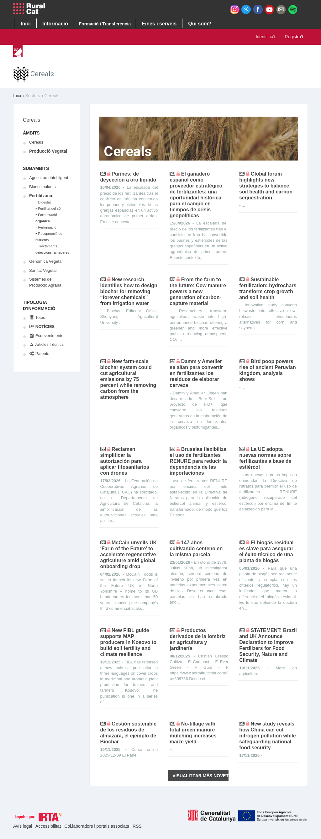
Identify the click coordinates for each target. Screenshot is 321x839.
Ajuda (217, 52)
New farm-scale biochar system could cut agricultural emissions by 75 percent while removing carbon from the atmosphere (128, 379)
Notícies (42, 326)
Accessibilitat (48, 826)
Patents (39, 353)
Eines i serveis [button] (159, 23)
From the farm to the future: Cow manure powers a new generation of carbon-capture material (198, 291)
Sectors (120, 52)
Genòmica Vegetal (45, 261)
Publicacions (154, 52)
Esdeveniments (46, 335)
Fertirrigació (47, 227)
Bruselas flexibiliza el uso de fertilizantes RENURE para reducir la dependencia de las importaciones (198, 461)
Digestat (44, 202)
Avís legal (23, 826)
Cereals (31, 120)
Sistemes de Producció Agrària (45, 282)
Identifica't (266, 36)
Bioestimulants (42, 186)
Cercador (189, 52)
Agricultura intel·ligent (48, 177)
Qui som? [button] (199, 23)
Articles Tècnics (46, 344)
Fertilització (41, 195)
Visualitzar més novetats (200, 775)
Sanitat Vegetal (42, 270)
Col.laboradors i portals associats (97, 826)
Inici (32, 52)
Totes (37, 317)
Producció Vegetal (48, 151)
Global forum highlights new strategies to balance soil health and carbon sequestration (265, 185)
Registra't (294, 36)
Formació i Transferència (105, 23)
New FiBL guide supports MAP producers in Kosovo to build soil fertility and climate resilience (128, 642)
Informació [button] (55, 23)
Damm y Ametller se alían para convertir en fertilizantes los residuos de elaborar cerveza (196, 373)
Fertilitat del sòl (49, 208)
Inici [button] (26, 23)
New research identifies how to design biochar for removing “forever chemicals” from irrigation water (128, 291)
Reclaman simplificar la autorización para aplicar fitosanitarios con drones (125, 461)
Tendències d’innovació (74, 52)
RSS (137, 826)
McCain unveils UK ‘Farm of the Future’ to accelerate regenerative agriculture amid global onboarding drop (128, 554)
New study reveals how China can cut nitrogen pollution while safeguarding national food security (267, 735)
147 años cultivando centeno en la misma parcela (196, 548)
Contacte (245, 52)
